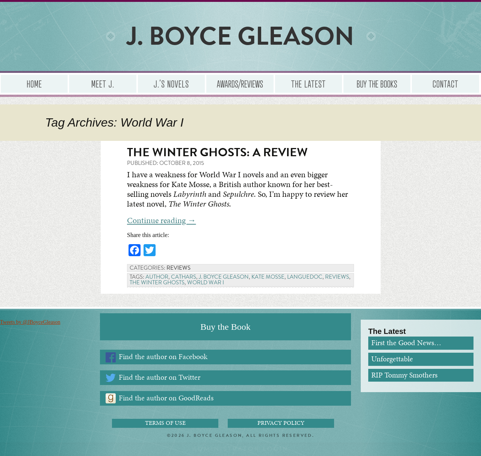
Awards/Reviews (240, 83)
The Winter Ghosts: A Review (217, 152)
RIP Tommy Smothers (404, 375)
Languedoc (304, 277)
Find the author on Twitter (159, 377)
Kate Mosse (267, 277)
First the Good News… (406, 343)
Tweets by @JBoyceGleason (30, 322)
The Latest (308, 83)
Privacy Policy (280, 423)
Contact (445, 83)
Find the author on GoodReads (166, 398)
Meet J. (102, 83)
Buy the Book (225, 327)
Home (34, 83)
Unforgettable (392, 359)
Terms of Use (165, 423)
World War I (205, 282)
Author (156, 277)
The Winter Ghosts (157, 282)
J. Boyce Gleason (224, 277)
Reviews (178, 268)
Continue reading (161, 220)
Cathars (183, 277)
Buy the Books (377, 83)
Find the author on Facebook (163, 357)
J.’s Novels (171, 83)
